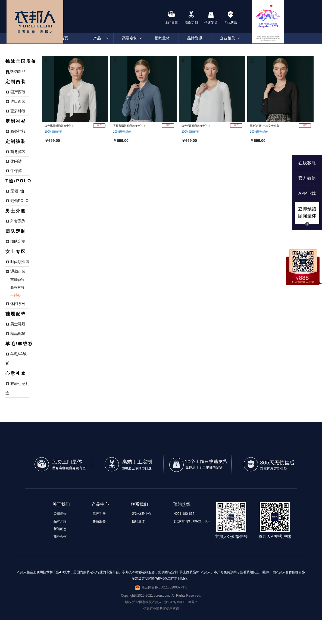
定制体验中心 (141, 514)
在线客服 (307, 163)
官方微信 (307, 178)
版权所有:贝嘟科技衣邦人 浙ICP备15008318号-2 (161, 602)
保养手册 (99, 514)
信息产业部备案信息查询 (161, 608)
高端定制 (129, 38)
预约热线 (181, 504)
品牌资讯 (194, 38)
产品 (97, 38)
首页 (64, 38)
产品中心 (100, 504)
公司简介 (60, 514)
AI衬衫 (15, 295)
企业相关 (227, 38)
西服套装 (17, 280)
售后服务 (99, 521)
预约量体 (162, 38)
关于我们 (61, 504)
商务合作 (60, 536)
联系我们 (139, 504)
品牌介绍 (60, 521)
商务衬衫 (17, 287)
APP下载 (307, 193)
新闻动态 (60, 529)
